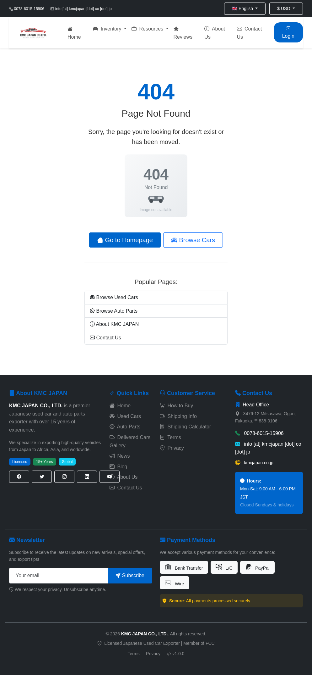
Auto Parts (125, 426)
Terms (170, 437)
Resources (148, 28)
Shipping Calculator (185, 426)
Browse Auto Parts (113, 311)
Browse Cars (193, 240)
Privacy (172, 448)
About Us (214, 33)
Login (288, 32)
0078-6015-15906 (259, 433)
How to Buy (176, 405)
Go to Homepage (125, 240)
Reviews (183, 33)
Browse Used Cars (114, 297)
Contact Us (249, 33)
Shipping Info (178, 416)
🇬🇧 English (243, 8)
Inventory (108, 28)
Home (74, 33)
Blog (118, 466)
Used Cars (125, 416)
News (120, 456)
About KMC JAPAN (114, 324)
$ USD (284, 8)
